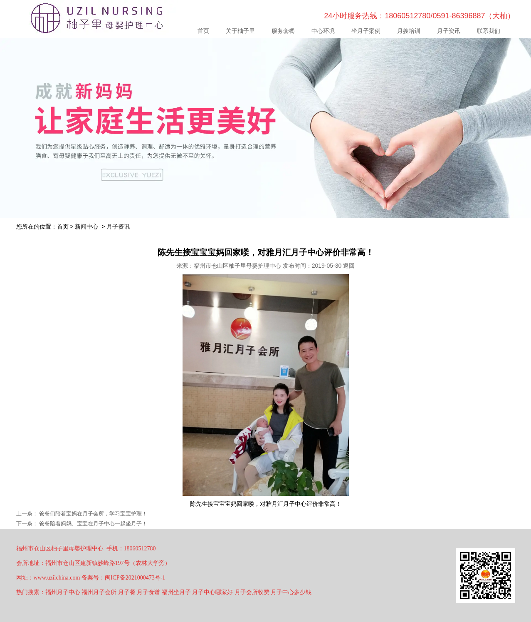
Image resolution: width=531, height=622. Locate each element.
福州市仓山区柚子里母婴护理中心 (237, 265)
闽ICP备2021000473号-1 (135, 578)
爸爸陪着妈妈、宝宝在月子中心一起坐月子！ (93, 523)
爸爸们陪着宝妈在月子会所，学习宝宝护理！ (93, 513)
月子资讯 (448, 30)
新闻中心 (86, 226)
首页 (203, 30)
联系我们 (488, 30)
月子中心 (294, 503)
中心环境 (323, 30)
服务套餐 (283, 30)
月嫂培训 (408, 30)
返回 (349, 265)
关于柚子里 (240, 30)
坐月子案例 (365, 30)
